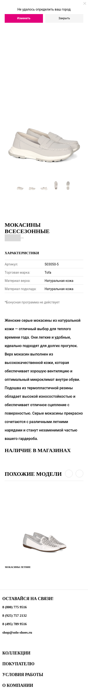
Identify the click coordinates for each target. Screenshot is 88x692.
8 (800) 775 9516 (14, 607)
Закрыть (64, 18)
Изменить (24, 18)
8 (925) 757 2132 (14, 615)
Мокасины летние (18, 567)
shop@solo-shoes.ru (17, 632)
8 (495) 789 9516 (14, 624)
